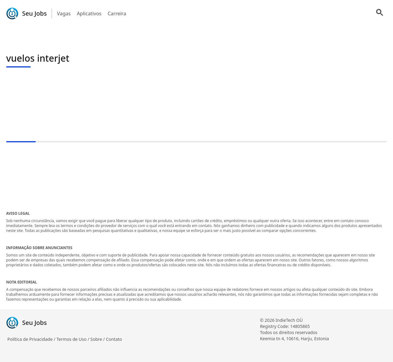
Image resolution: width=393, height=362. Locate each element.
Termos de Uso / (73, 339)
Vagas (64, 13)
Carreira (116, 13)
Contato (114, 339)
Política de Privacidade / (31, 339)
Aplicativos (89, 13)
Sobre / (98, 339)
